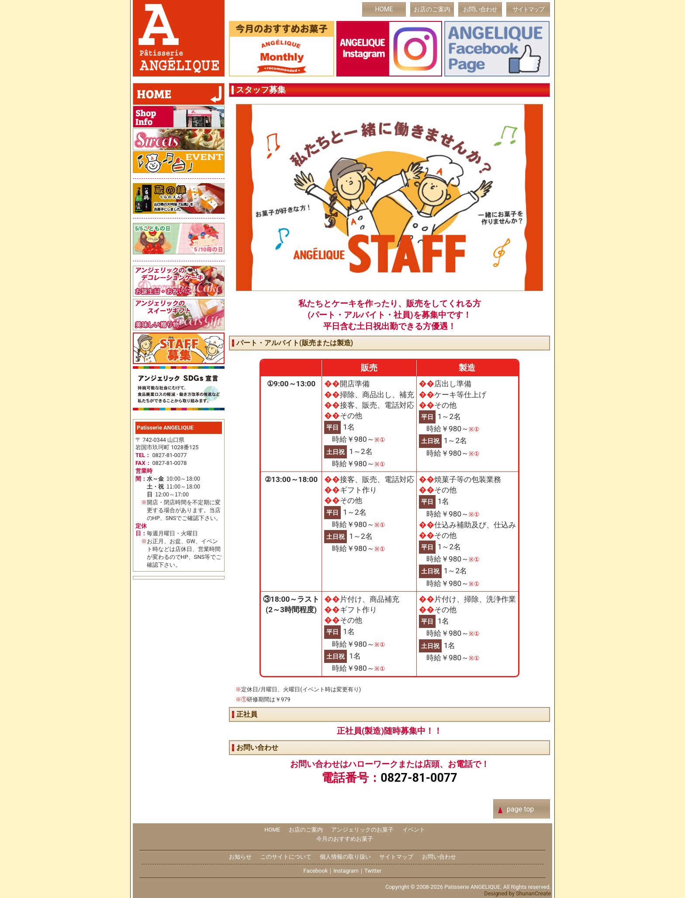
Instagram (346, 870)
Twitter (373, 870)
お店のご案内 (432, 9)
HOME (384, 9)
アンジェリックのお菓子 (362, 829)
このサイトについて (285, 856)
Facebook (316, 870)
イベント (413, 829)
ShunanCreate (533, 893)
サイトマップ (528, 9)
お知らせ (240, 856)
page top (520, 809)
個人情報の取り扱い (345, 856)
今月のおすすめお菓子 (344, 839)
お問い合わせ (480, 9)
